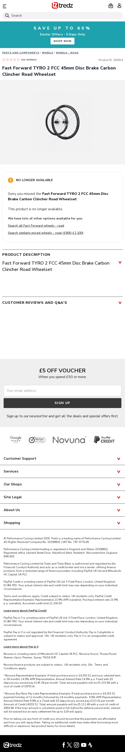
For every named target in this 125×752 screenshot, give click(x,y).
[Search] (62, 15)
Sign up (62, 403)
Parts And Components (20, 52)
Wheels (47, 52)
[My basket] (110, 5)
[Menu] (21, 6)
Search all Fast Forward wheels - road (36, 226)
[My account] (119, 5)
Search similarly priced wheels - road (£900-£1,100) (45, 233)
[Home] (62, 6)
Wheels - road (67, 52)
